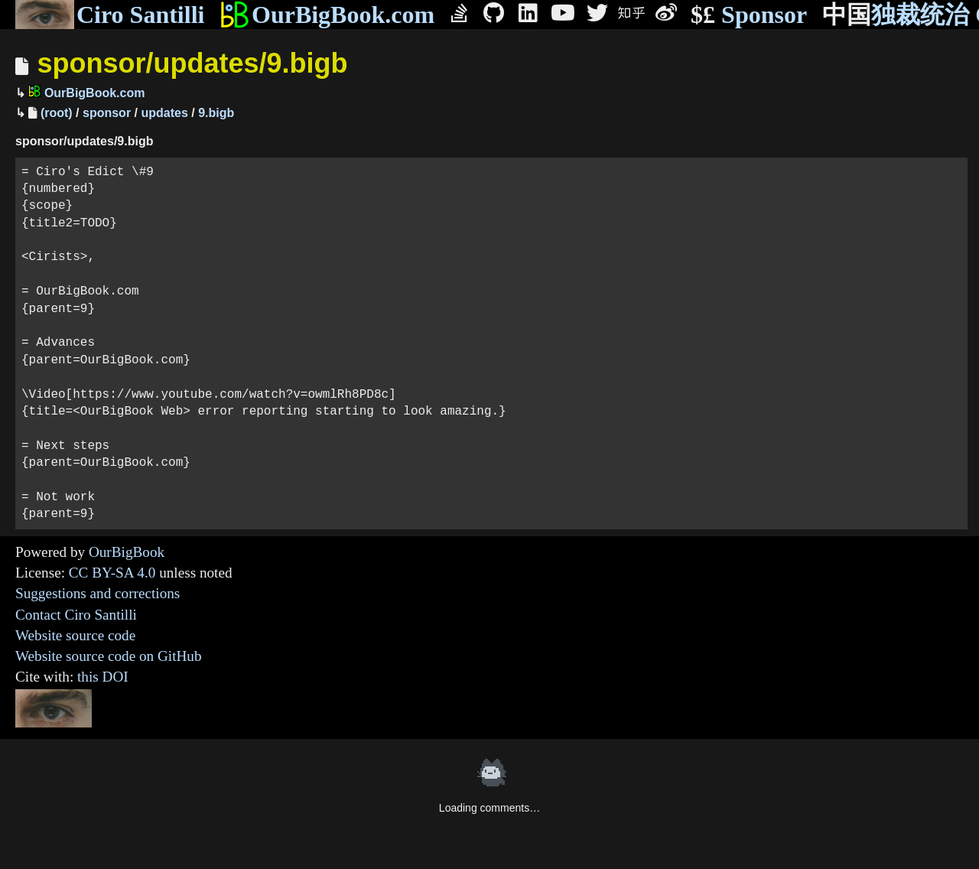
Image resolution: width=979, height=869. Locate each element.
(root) (57, 112)
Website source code (75, 635)
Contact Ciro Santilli (76, 615)
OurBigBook (126, 552)
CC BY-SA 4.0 (112, 573)
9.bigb (216, 112)
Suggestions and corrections (97, 593)
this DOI (102, 677)
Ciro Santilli (109, 14)
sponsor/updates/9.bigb (192, 63)
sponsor (107, 112)
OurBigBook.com (327, 14)
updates (164, 112)
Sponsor (749, 15)
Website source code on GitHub (108, 656)
